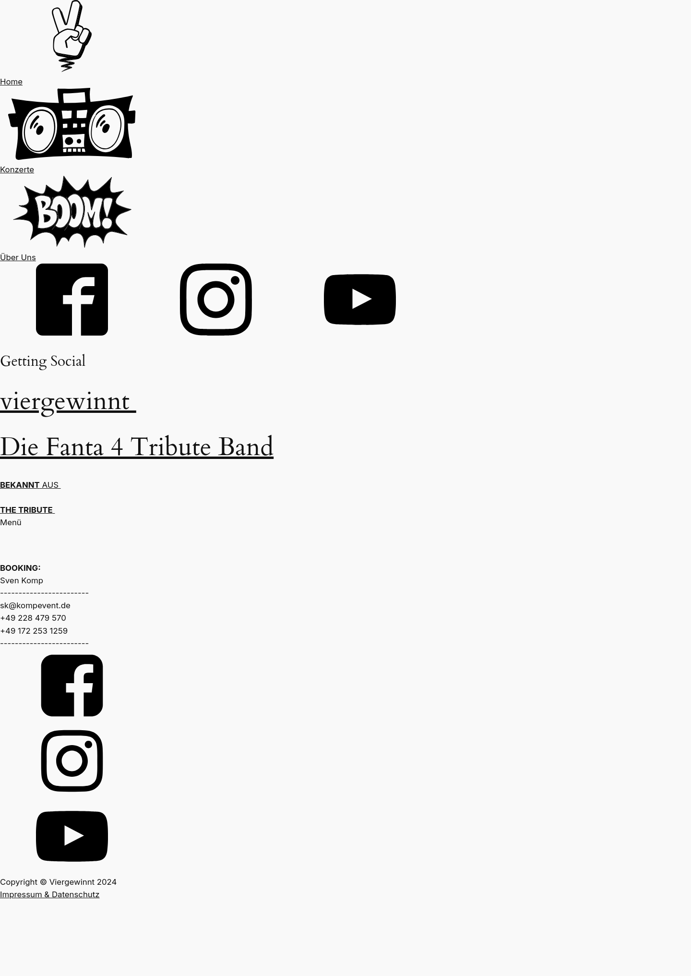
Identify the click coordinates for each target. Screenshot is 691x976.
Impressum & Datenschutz (50, 894)
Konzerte (17, 169)
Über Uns (18, 257)
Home (11, 81)
